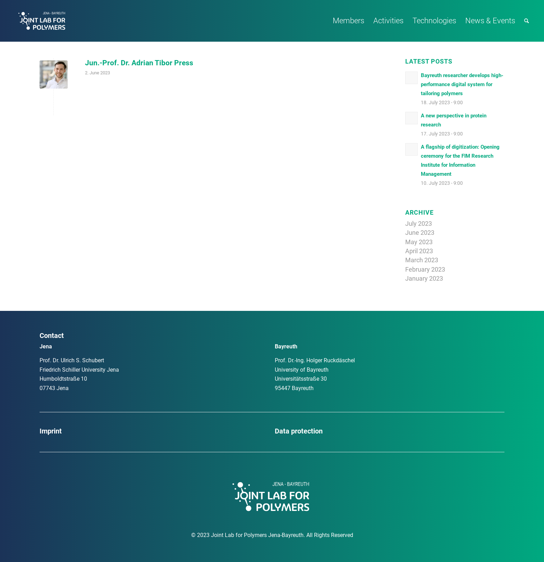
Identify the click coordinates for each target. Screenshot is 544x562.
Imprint (51, 431)
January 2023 (424, 278)
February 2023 (425, 269)
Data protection (299, 431)
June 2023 (419, 232)
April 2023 (419, 251)
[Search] (526, 21)
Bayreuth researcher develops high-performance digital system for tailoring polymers (462, 84)
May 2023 (419, 242)
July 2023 (418, 223)
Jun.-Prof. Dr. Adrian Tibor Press (139, 63)
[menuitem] (348, 21)
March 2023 (421, 260)
